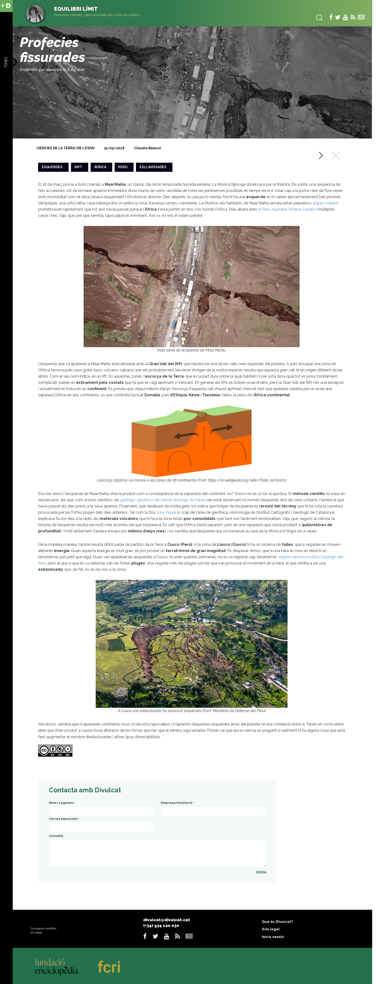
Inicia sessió (273, 937)
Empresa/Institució (177, 803)
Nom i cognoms (62, 803)
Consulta (56, 836)
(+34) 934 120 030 (161, 925)
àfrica (100, 167)
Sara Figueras (169, 512)
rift (78, 167)
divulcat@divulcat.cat (166, 919)
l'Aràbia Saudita (302, 209)
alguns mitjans (325, 203)
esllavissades (153, 167)
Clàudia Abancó (147, 148)
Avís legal (271, 929)
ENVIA (261, 872)
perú (123, 167)
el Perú (264, 209)
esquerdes (52, 167)
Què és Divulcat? (277, 922)
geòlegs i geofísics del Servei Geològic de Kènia (162, 500)
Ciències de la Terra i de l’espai (65, 148)
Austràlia (279, 209)
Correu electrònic (64, 819)
